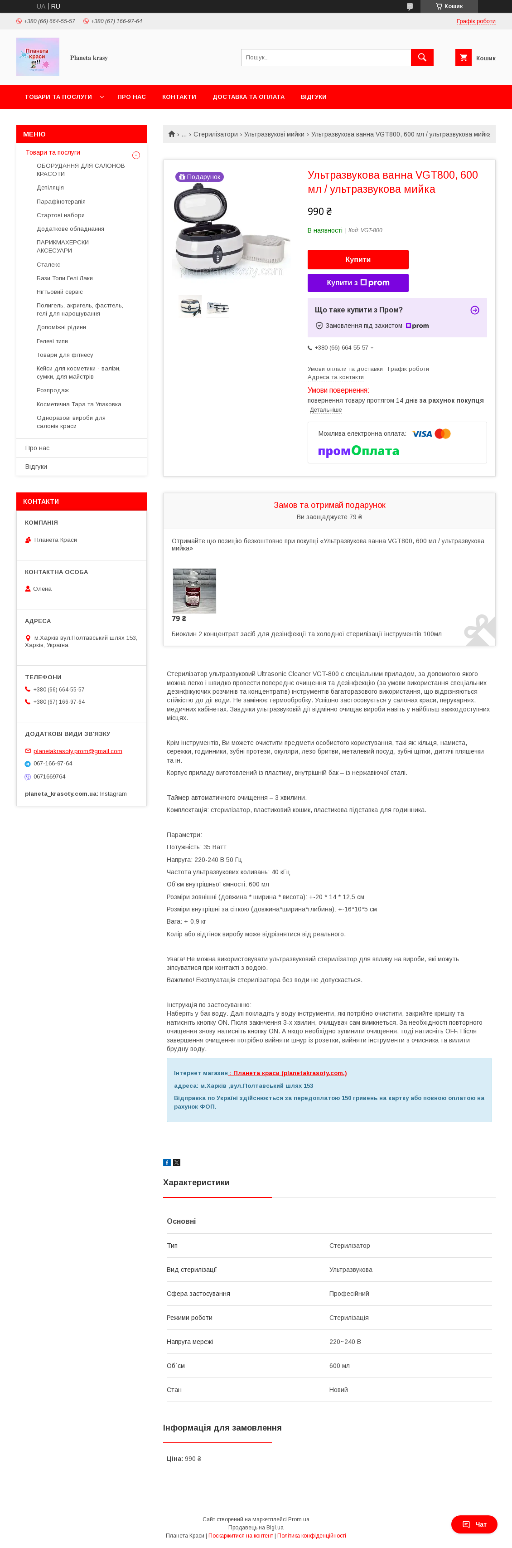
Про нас (131, 96)
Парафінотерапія (61, 201)
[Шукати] (422, 57)
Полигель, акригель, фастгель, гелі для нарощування (80, 309)
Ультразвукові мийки (274, 134)
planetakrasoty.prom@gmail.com (78, 750)
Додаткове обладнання (70, 228)
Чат (474, 1524)
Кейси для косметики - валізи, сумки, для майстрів (79, 372)
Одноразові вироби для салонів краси (71, 421)
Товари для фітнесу (65, 354)
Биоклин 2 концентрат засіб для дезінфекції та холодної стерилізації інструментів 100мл (307, 634)
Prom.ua (298, 1519)
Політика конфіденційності (311, 1536)
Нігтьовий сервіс (60, 291)
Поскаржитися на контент (240, 1536)
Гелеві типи (52, 341)
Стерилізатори (215, 134)
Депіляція (50, 187)
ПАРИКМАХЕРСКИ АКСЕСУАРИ (63, 246)
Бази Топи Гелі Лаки (65, 278)
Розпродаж (53, 390)
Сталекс (48, 264)
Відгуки (314, 96)
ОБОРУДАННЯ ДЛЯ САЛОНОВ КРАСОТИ (81, 169)
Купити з (358, 283)
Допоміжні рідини (61, 327)
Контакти (179, 96)
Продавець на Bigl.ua (256, 1527)
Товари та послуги (58, 96)
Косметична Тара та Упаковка (79, 404)
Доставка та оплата (249, 96)
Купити (358, 259)
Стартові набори (61, 215)
